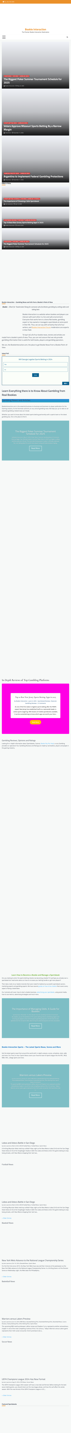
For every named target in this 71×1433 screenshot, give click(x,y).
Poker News (7, 76)
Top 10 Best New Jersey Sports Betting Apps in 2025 (23, 222)
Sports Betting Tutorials (12, 199)
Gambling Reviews (30, 220)
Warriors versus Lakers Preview (35, 1075)
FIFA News (23, 1382)
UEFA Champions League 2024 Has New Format (23, 1379)
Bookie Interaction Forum (41, 327)
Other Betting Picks (50, 1080)
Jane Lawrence (8, 204)
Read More (35, 448)
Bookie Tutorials (36, 1015)
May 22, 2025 (19, 86)
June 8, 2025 (19, 225)
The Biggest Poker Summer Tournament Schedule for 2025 (34, 80)
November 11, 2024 (18, 180)
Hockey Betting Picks (38, 1080)
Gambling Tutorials (34, 199)
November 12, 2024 (18, 133)
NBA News (34, 1078)
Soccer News (30, 1382)
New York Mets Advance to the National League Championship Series (33, 1260)
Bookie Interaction (35, 29)
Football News (35, 1146)
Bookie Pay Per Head (47, 743)
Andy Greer (7, 133)
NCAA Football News (25, 1146)
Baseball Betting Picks (43, 1078)
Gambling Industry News (11, 173)
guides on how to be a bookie (47, 986)
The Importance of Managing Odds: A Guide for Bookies (35, 1010)
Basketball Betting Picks (45, 1322)
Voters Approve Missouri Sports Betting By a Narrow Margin (34, 127)
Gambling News (24, 76)
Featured (15, 76)
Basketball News (19, 1080)
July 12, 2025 (18, 204)
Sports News (43, 1146)
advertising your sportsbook (45, 992)
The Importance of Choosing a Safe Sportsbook (21, 201)
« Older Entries (6, 1218)
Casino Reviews (29, 1080)
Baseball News (24, 1263)
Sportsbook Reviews (10, 220)
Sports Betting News (10, 123)
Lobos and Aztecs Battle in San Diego (18, 1142)
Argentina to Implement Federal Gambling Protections (35, 176)
